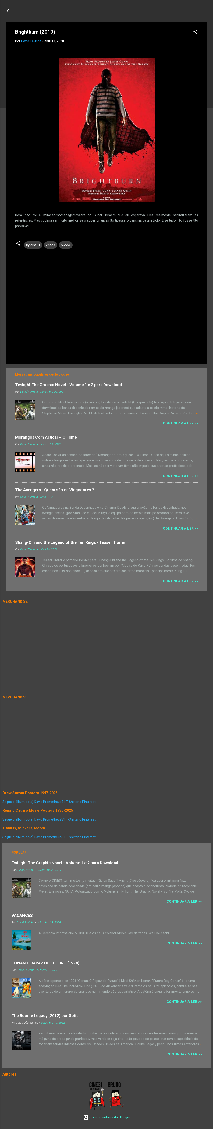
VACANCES (22, 915)
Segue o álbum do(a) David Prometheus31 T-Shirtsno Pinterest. (49, 802)
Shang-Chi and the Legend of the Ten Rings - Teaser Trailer (70, 542)
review (65, 245)
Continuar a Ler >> (180, 423)
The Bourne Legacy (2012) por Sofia (45, 1015)
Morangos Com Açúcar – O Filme (46, 437)
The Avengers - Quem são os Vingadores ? (54, 489)
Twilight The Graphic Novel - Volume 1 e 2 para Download (68, 384)
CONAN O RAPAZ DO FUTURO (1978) (46, 963)
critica (50, 245)
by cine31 (33, 245)
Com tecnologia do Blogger (106, 1117)
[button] (195, 32)
